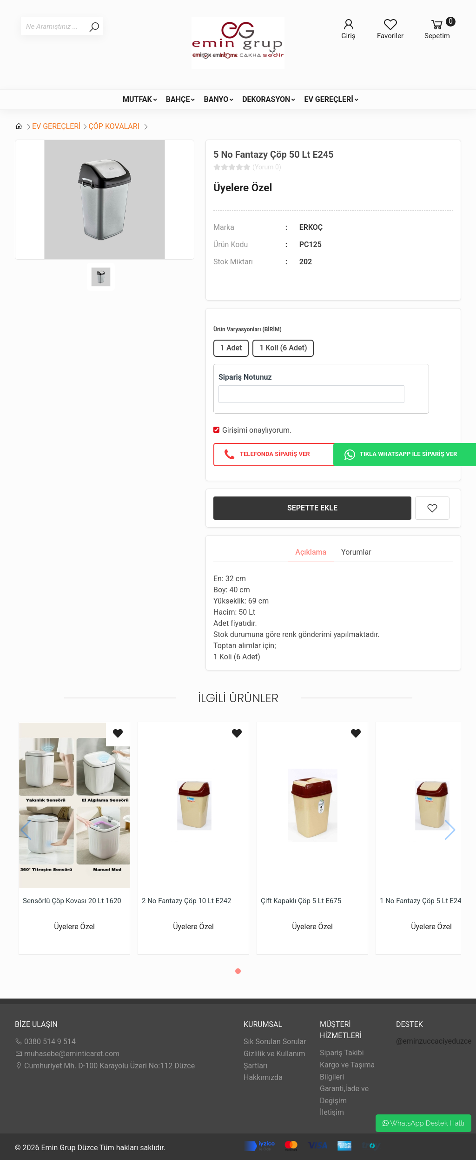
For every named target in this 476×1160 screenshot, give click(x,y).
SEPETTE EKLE (312, 507)
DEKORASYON (266, 99)
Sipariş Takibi (342, 1052)
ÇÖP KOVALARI (114, 126)
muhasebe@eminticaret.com (67, 1053)
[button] (238, 971)
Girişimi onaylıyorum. (256, 430)
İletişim (332, 1112)
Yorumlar (356, 552)
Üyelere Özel (242, 187)
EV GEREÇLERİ (328, 99)
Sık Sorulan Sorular (275, 1041)
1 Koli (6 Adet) (283, 347)
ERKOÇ (311, 227)
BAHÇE (178, 99)
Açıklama (310, 552)
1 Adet (231, 347)
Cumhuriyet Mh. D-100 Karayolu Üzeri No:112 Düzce (105, 1065)
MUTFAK (137, 99)
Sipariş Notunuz (245, 377)
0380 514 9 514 (45, 1041)
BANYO (216, 99)
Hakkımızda (263, 1077)
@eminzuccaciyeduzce (434, 1041)
